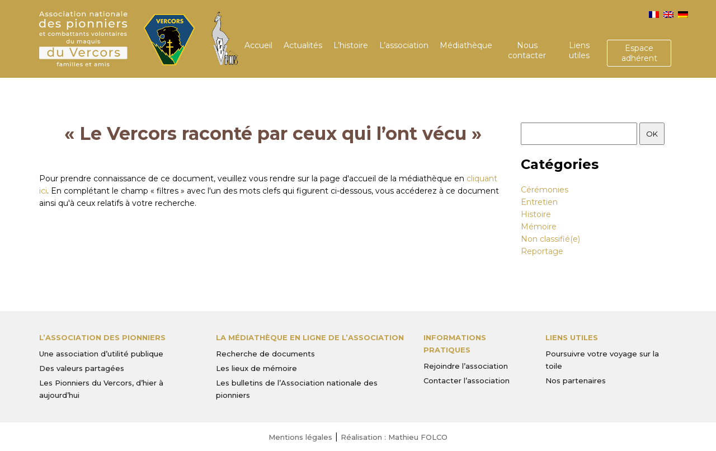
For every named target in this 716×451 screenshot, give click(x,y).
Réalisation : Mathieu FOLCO (394, 437)
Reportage (542, 251)
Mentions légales (300, 437)
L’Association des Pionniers (102, 337)
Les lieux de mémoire (256, 368)
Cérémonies (544, 190)
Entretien (539, 202)
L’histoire (350, 45)
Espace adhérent (639, 53)
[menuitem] (654, 14)
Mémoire (539, 227)
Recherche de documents (265, 353)
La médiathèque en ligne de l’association (310, 337)
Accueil (258, 45)
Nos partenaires (575, 380)
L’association (403, 45)
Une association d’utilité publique (101, 353)
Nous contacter (527, 50)
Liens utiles (579, 50)
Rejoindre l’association (465, 365)
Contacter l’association (466, 380)
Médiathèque (466, 45)
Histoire (536, 214)
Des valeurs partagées (81, 368)
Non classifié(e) (550, 239)
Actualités (303, 45)
